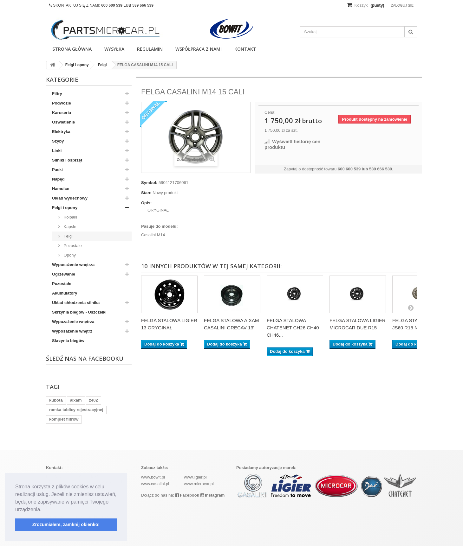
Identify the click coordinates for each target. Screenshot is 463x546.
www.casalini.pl (155, 483)
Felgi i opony (64, 207)
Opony (69, 255)
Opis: (146, 202)
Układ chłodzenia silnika (76, 302)
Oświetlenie (63, 122)
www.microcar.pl (199, 483)
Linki (57, 150)
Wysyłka (114, 49)
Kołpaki (69, 217)
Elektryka (61, 131)
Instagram (212, 495)
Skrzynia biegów (68, 340)
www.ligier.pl (195, 477)
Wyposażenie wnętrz (72, 331)
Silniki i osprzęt (67, 160)
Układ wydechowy (70, 198)
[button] (44, 510)
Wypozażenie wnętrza (73, 321)
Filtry (57, 93)
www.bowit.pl (153, 477)
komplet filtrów (63, 419)
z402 (93, 400)
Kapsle (69, 226)
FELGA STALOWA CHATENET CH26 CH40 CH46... (293, 328)
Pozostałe (72, 245)
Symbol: (149, 182)
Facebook (187, 495)
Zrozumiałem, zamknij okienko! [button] (66, 524)
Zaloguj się (402, 5)
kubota (56, 400)
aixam (76, 400)
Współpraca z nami (198, 49)
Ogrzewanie (63, 274)
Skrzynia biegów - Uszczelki (79, 312)
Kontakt (245, 49)
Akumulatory (64, 293)
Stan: (146, 192)
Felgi (67, 236)
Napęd (58, 179)
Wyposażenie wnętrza (73, 264)
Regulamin (150, 49)
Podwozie (61, 103)
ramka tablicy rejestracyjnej (76, 409)
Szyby (58, 141)
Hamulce (60, 188)
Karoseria (61, 112)
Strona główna (72, 49)
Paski (57, 169)
